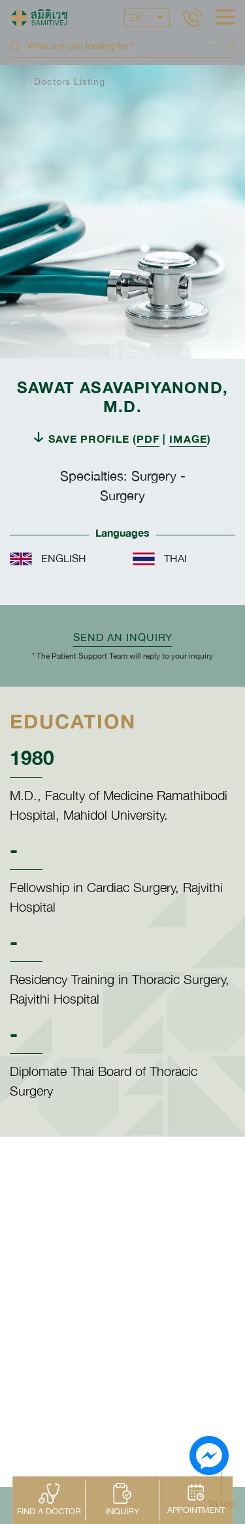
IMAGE (188, 438)
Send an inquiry (122, 637)
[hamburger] (225, 18)
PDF (148, 438)
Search (222, 46)
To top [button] (221, 1503)
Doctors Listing (69, 81)
